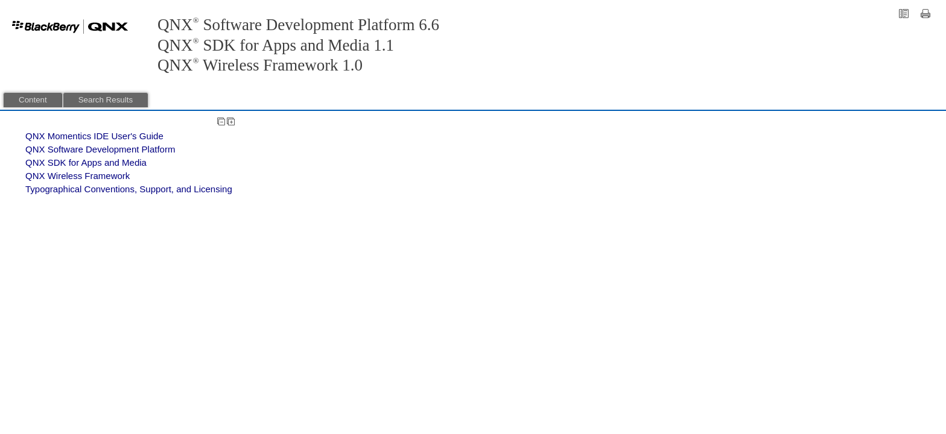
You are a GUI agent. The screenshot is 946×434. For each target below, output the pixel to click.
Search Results (105, 100)
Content (33, 100)
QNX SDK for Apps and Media (86, 162)
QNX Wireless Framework (77, 176)
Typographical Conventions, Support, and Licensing (128, 189)
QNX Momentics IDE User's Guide (94, 136)
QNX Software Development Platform (100, 149)
